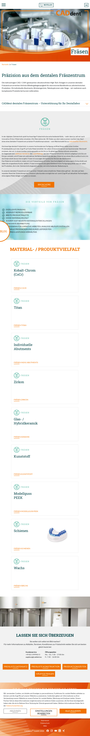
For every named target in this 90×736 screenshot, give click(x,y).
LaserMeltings (38, 154)
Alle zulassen (73, 711)
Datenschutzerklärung (14, 706)
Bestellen (48, 5)
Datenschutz (45, 723)
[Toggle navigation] (4, 5)
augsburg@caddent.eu (34, 657)
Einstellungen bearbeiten (43, 712)
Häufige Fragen (45, 674)
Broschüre (44, 184)
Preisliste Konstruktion (45, 666)
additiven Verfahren (22, 154)
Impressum (45, 720)
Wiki (45, 726)
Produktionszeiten (75, 666)
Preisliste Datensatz (15, 666)
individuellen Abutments (78, 141)
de (86, 5)
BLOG (3, 231)
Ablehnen (15, 711)
